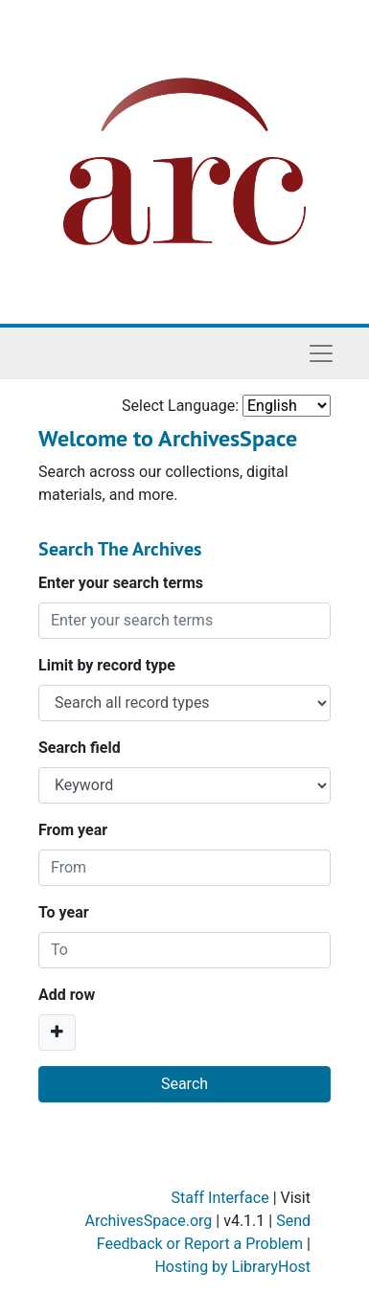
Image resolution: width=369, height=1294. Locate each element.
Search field (79, 747)
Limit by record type (106, 665)
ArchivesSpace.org (148, 1221)
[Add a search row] (57, 1032)
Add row (66, 995)
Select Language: (180, 406)
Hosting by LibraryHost (232, 1267)
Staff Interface (220, 1198)
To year (63, 912)
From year (72, 830)
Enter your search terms (120, 583)
